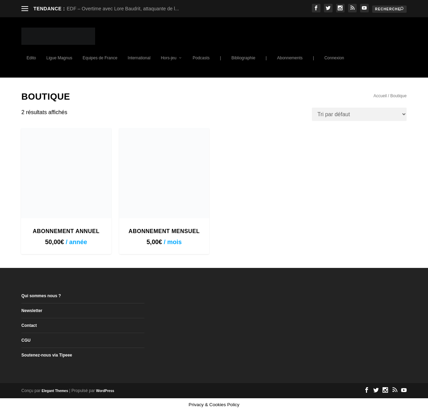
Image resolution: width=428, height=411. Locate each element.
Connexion (334, 58)
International (139, 58)
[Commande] (359, 114)
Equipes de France (100, 58)
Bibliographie (243, 58)
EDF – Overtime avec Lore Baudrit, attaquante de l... (123, 8)
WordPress (105, 391)
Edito (31, 58)
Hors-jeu (168, 58)
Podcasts (201, 58)
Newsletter (31, 310)
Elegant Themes (55, 391)
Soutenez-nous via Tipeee (46, 355)
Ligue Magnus (59, 58)
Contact (29, 325)
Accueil (380, 95)
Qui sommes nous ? (41, 295)
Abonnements (290, 58)
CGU (26, 340)
